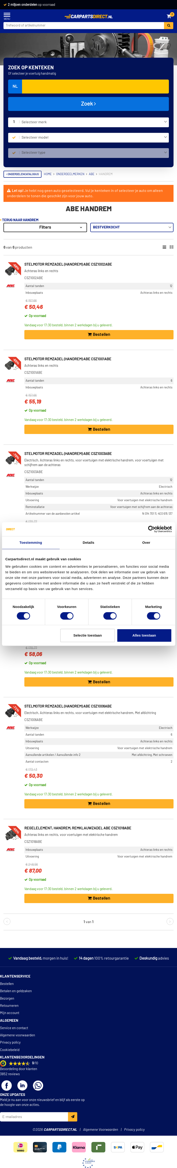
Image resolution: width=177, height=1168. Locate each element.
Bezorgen (7, 998)
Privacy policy (10, 1042)
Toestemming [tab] (30, 542)
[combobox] (94, 122)
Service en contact (14, 1028)
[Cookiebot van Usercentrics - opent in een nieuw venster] (151, 529)
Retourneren (9, 1006)
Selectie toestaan (87, 635)
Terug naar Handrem (19, 220)
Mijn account (9, 1013)
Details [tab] (88, 542)
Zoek (88, 104)
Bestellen (7, 984)
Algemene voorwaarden (17, 1035)
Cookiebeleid (9, 1050)
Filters (45, 227)
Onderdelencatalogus (22, 174)
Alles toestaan (144, 635)
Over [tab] (146, 542)
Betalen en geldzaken (16, 991)
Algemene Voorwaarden (100, 1129)
